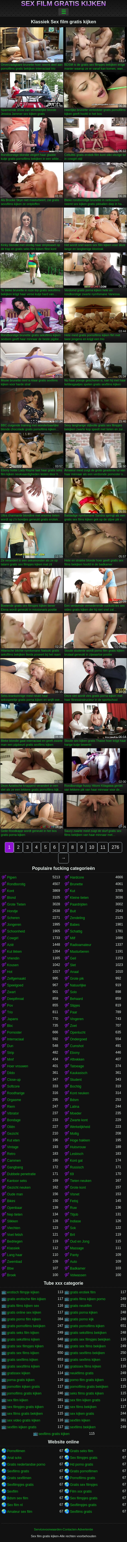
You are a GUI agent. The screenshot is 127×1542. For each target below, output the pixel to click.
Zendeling (77, 918)
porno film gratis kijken (87, 1380)
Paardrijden (78, 904)
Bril (72, 1235)
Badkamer (78, 1268)
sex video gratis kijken (23, 1420)
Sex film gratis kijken (63, 3)
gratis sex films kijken (23, 1353)
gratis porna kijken (83, 1312)
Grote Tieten (16, 904)
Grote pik (77, 979)
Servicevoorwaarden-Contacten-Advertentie (63, 1529)
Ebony (75, 1053)
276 (115, 847)
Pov (10, 1005)
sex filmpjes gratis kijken (25, 1407)
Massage (77, 1248)
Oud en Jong (79, 1241)
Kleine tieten (79, 898)
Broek (11, 1275)
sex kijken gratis (82, 1414)
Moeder (76, 1113)
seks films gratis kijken (87, 1393)
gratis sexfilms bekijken (87, 1353)
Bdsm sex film (17, 1498)
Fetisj (74, 1201)
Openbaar (14, 1208)
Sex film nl (15, 1505)
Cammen (14, 1161)
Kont (10, 891)
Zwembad (14, 1262)
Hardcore (77, 877)
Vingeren (77, 1019)
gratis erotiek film (83, 1292)
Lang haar (14, 1255)
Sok (73, 1228)
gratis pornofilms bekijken (26, 1326)
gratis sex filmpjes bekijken (90, 1339)
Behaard (76, 999)
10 (91, 847)
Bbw (10, 1268)
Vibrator (13, 1113)
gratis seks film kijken (23, 1333)
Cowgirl (12, 938)
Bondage (14, 1120)
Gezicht (13, 1134)
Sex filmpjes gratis (83, 1458)
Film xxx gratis (81, 1491)
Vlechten (13, 1228)
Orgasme (14, 1100)
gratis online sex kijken (24, 1312)
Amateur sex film (19, 1512)
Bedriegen (15, 1241)
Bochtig (75, 1086)
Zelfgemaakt (16, 979)
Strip (10, 1053)
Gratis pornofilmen (84, 1471)
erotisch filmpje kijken (23, 1292)
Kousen (13, 965)
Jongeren (14, 925)
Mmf (10, 1059)
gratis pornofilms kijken (87, 1326)
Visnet (74, 1194)
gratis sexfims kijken (85, 1360)
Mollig (74, 1134)
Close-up (14, 1080)
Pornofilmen (16, 1451)
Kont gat (76, 1161)
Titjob (74, 1214)
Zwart (11, 992)
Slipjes (75, 1005)
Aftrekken (77, 1059)
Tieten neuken (80, 1181)
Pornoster (14, 1032)
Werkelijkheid (80, 1127)
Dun (10, 1046)
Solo (73, 992)
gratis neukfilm (81, 1306)
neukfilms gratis (81, 1373)
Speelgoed (15, 985)
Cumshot (77, 1046)
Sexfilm (12, 1491)
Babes (75, 925)
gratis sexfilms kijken (22, 1360)
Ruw (73, 1208)
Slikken (12, 1221)
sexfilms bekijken (83, 1427)
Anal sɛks (14, 1458)
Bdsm (74, 1100)
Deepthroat (15, 999)
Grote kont (78, 1188)
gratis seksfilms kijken (23, 1339)
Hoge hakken (80, 1140)
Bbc (10, 1026)
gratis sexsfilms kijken (23, 1366)
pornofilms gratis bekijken (89, 1387)
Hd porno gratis (81, 1464)
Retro (11, 1154)
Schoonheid (16, 931)
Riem (11, 1107)
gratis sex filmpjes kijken (25, 1346)
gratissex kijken (18, 1373)
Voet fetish (15, 1235)
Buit (73, 911)
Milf (72, 938)
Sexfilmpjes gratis (20, 1485)
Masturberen (79, 952)
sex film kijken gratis (85, 1400)
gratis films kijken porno (87, 1299)
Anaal (74, 972)
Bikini (11, 1201)
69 (72, 1174)
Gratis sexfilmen (19, 1478)
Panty (74, 1255)
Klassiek (13, 1248)
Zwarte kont (79, 1120)
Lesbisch (76, 1154)
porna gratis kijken (20, 1380)
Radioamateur (80, 945)
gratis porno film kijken (24, 1319)
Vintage (12, 1147)
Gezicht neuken (18, 1188)
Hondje (12, 911)
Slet (73, 965)
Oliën (11, 1127)
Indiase (75, 1221)
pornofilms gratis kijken (24, 1393)
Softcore (13, 1086)
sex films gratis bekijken (25, 1414)
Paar (73, 1012)
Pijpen (11, 877)
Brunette (76, 884)
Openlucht (78, 1032)
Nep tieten (15, 1214)
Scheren (13, 918)
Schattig (76, 931)
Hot (9, 972)
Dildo (11, 1073)
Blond (11, 898)
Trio (10, 1012)
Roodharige (16, 1093)
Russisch (77, 1167)
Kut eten (13, 1140)
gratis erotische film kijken (26, 1299)
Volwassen (78, 1275)
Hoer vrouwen (17, 1066)
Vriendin (13, 958)
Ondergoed (78, 1039)
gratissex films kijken (85, 1366)
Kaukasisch (78, 1073)
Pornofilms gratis (82, 1478)
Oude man (15, 1194)
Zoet (73, 1026)
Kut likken (14, 952)
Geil (73, 958)
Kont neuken (79, 1093)
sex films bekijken (83, 1407)
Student (76, 1080)
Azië (10, 945)
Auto (73, 1262)
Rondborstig (16, 884)
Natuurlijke (78, 985)
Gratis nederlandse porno (26, 1464)
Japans (12, 1019)
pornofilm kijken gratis (23, 1387)
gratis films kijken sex (23, 1306)
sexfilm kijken (80, 1420)
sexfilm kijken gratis (21, 1427)
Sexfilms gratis (18, 1471)
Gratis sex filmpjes (84, 1485)
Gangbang (15, 1167)
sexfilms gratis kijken (54, 1434)
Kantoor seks (17, 1181)
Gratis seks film (81, 1451)
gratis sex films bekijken (88, 1346)
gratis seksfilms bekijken (88, 1333)
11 (103, 847)
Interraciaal (15, 1039)
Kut (72, 891)
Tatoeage (77, 1066)
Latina (74, 1107)
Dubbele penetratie (21, 1174)
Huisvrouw (78, 1147)
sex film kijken (17, 1400)
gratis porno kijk (82, 1319)
